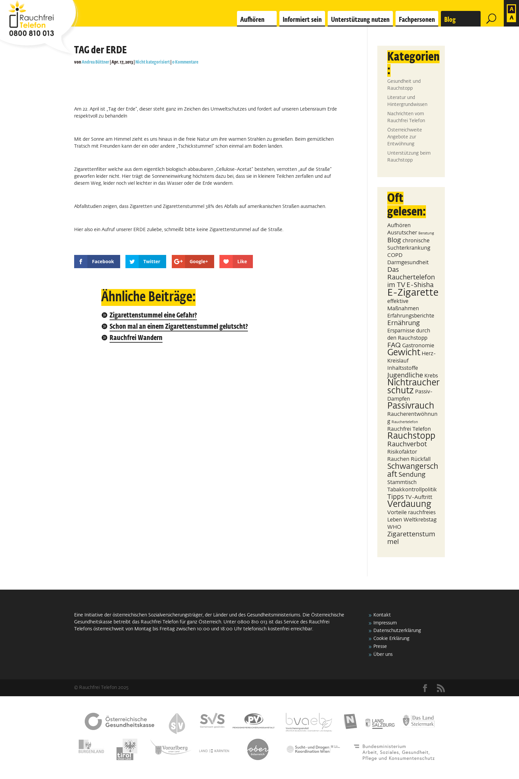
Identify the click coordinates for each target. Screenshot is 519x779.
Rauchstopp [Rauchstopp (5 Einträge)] (411, 436)
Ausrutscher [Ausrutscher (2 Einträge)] (402, 233)
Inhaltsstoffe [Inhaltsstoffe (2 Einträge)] (402, 368)
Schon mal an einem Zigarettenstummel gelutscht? (179, 326)
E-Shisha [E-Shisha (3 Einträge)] (420, 285)
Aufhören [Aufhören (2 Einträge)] (399, 225)
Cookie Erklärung (391, 638)
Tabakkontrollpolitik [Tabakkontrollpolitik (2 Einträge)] (412, 490)
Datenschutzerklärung (397, 630)
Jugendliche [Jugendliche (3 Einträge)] (405, 375)
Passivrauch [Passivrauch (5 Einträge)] (410, 406)
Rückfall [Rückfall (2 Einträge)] (421, 459)
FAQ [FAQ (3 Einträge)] (394, 345)
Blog (450, 20)
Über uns (383, 654)
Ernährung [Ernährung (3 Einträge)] (403, 323)
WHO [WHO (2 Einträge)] (394, 527)
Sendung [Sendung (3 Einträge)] (412, 474)
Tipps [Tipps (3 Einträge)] (395, 497)
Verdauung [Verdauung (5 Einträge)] (409, 504)
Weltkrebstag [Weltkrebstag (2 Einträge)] (420, 520)
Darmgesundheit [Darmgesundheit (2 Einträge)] (408, 263)
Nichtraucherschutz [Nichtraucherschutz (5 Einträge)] (413, 387)
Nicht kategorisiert (152, 62)
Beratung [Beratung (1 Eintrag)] (426, 233)
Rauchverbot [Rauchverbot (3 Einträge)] (407, 444)
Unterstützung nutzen (360, 20)
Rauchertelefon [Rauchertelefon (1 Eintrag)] (405, 422)
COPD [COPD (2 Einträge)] (394, 255)
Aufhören (252, 20)
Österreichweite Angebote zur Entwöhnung (404, 137)
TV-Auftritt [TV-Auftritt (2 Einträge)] (418, 497)
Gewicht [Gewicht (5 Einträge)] (403, 353)
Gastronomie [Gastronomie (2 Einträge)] (418, 346)
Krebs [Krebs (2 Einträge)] (431, 376)
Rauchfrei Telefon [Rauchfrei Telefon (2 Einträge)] (409, 429)
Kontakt (382, 615)
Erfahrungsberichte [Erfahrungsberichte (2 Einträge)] (410, 316)
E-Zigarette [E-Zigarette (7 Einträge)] (413, 293)
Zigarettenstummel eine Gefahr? (153, 315)
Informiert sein (302, 20)
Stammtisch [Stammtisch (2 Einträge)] (402, 482)
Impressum (385, 623)
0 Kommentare (185, 62)
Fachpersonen (417, 20)
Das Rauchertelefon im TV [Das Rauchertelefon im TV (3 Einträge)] (411, 277)
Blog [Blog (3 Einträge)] (394, 240)
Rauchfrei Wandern (136, 338)
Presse (380, 646)
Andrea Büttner (95, 62)
